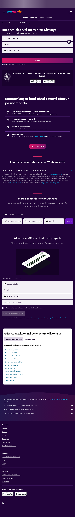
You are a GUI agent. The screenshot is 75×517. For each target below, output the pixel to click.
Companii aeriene (14, 22)
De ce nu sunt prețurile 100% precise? (38, 413)
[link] (37, 146)
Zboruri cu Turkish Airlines (13, 356)
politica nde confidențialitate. (59, 318)
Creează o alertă (39, 136)
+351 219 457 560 (15, 183)
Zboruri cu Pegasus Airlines (14, 374)
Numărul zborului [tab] (16, 214)
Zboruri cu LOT (10, 380)
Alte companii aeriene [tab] (14, 339)
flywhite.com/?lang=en (50, 183)
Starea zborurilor (56, 174)
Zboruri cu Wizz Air (11, 365)
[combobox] (7, 33)
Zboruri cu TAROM (11, 353)
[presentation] (49, 81)
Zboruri (4, 22)
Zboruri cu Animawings (13, 371)
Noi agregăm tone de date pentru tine (38, 409)
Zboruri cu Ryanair (11, 350)
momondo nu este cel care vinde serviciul (38, 405)
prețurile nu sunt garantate (60, 399)
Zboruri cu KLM (10, 368)
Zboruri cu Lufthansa (12, 359)
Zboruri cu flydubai (11, 377)
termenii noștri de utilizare (39, 318)
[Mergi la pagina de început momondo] (14, 11)
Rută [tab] (5, 214)
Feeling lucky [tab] (30, 339)
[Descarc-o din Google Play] (35, 82)
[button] (3, 11)
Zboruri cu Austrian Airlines (14, 362)
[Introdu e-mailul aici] (39, 302)
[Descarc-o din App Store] (49, 82)
